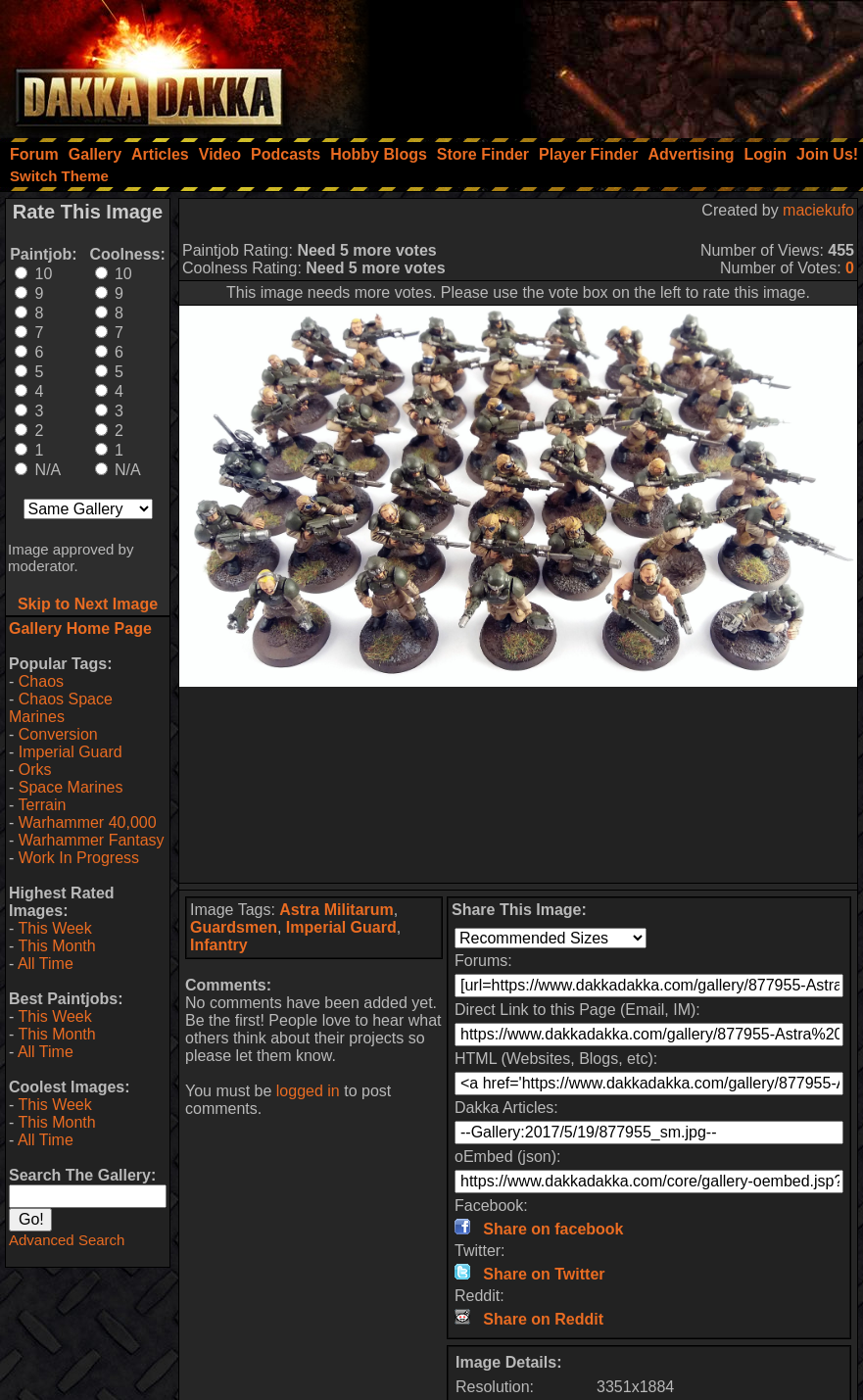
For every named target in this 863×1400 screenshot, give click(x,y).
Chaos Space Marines (61, 708)
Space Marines (71, 787)
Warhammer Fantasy (92, 840)
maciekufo (818, 210)
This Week (54, 928)
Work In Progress (79, 857)
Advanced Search (66, 1239)
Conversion (58, 734)
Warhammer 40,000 (88, 822)
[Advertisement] (599, 63)
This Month (56, 946)
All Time (45, 963)
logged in (308, 1091)
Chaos (41, 681)
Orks (35, 769)
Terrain (42, 805)
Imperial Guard (70, 752)
